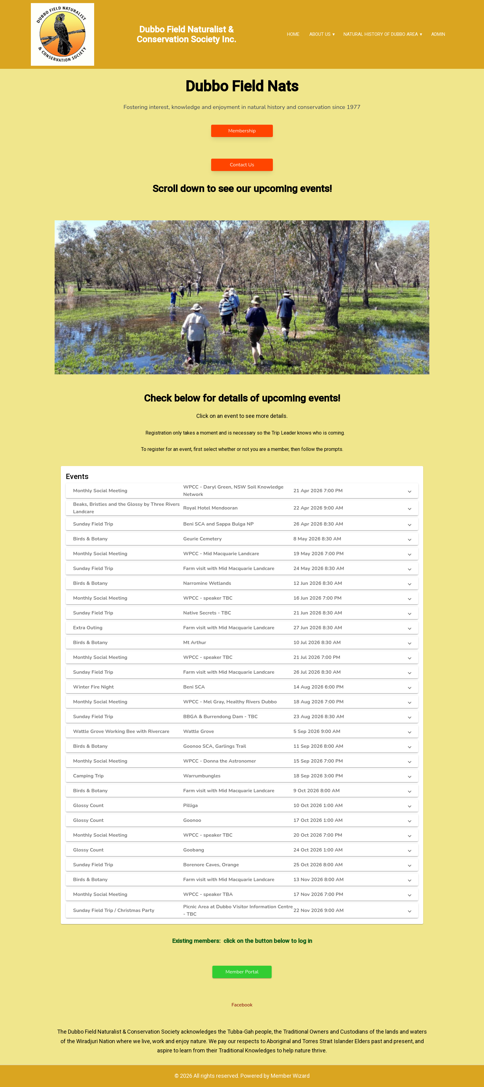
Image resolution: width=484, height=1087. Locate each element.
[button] (242, 490)
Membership (242, 130)
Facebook (242, 1005)
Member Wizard (290, 1075)
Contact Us (242, 164)
